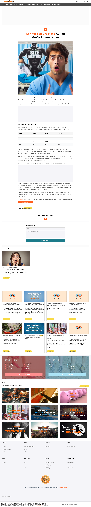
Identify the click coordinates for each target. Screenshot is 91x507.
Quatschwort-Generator (71, 446)
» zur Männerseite (67, 374)
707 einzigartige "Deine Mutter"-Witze (33, 338)
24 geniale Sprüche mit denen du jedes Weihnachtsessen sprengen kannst (55, 337)
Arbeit (25, 462)
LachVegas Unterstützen (6, 449)
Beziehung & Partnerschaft (19, 4)
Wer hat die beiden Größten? (10, 267)
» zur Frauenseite (24, 374)
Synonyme (26, 465)
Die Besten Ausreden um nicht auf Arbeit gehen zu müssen (11, 336)
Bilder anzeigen (25, 202)
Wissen (33, 4)
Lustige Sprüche (47, 4)
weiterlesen (6, 277)
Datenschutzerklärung (6, 448)
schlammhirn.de (70, 467)
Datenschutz (4, 464)
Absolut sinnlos (39, 4)
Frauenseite (48, 446)
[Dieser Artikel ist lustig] (45, 29)
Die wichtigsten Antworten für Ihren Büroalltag (78, 336)
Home (4, 4)
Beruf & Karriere (9, 4)
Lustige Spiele (48, 464)
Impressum (4, 446)
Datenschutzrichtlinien (40, 505)
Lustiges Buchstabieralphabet (55, 303)
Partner (3, 451)
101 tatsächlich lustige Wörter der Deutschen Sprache (77, 304)
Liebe (25, 464)
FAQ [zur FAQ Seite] (81, 1)
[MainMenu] (87, 1)
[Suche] (84, 1)
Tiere (25, 467)
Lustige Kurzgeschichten (50, 462)
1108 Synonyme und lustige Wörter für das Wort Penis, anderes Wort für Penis (34, 305)
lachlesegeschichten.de (71, 465)
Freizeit (25, 448)
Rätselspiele (53, 4)
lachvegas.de (63, 487)
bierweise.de (69, 464)
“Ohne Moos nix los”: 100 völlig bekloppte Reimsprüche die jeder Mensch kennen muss (11, 305)
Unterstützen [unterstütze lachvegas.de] (77, 1)
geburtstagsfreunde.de (71, 462)
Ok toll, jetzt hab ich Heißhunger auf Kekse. (69, 504)
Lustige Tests (48, 467)
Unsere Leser (4, 452)
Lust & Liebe (28, 4)
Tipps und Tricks (48, 448)
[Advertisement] (45, 15)
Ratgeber (59, 4)
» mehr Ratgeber (84, 386)
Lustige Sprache (28, 208)
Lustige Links (48, 468)
